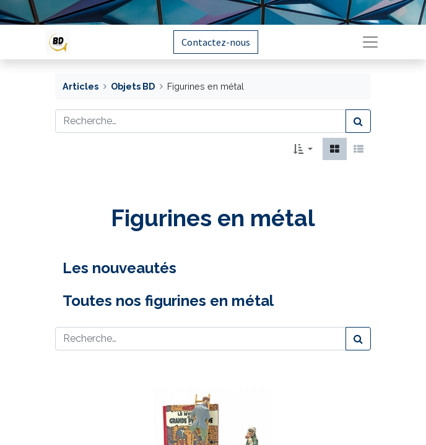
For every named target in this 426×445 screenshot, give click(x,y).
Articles (80, 86)
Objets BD (133, 86)
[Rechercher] (358, 121)
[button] (303, 149)
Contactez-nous (215, 42)
